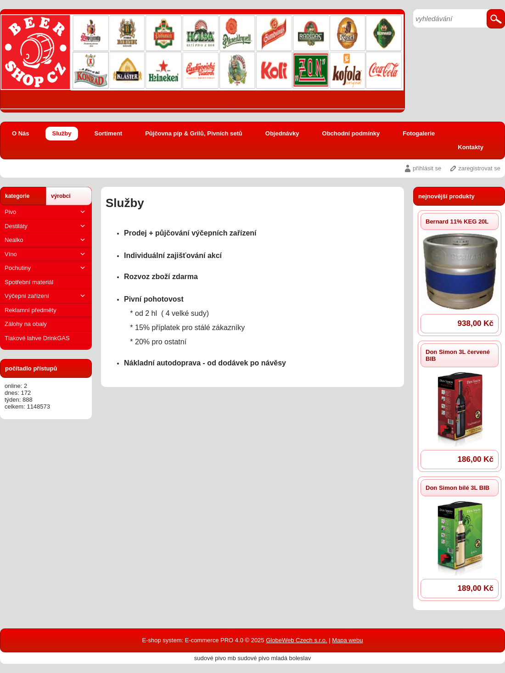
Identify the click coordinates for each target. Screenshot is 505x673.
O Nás (20, 133)
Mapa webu (347, 640)
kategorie (17, 196)
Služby (62, 133)
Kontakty (470, 147)
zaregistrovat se (479, 168)
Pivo (46, 212)
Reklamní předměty (30, 310)
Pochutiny (46, 268)
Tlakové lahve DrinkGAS (37, 338)
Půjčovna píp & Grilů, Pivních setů (193, 133)
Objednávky (282, 133)
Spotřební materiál (29, 282)
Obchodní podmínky (351, 133)
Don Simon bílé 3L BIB (457, 487)
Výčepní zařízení (46, 296)
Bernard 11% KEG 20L (457, 221)
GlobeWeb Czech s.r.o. (296, 640)
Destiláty (46, 226)
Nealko (46, 240)
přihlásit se (427, 168)
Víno (46, 254)
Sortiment (108, 133)
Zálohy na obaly (26, 323)
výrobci (61, 196)
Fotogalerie (419, 133)
